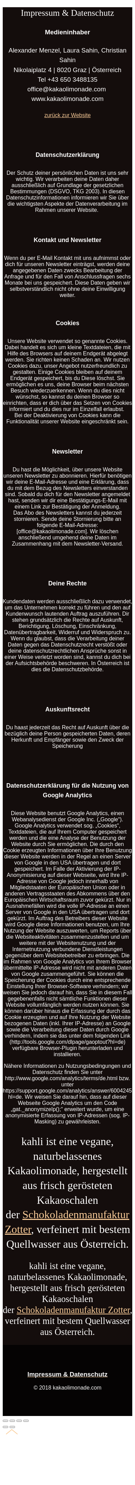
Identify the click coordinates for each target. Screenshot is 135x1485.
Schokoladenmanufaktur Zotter (73, 1310)
